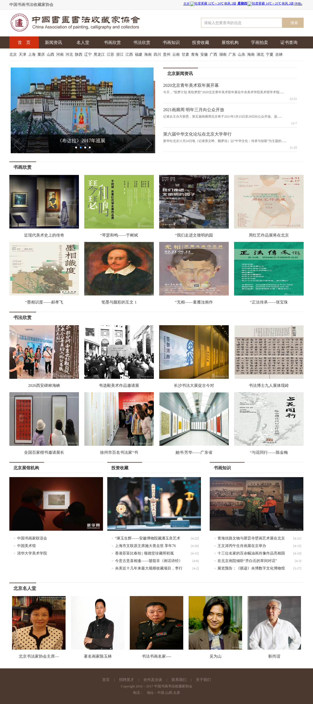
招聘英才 (126, 680)
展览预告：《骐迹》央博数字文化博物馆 (251, 568)
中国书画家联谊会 (32, 538)
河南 (60, 55)
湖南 (223, 55)
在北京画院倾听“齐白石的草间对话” (247, 561)
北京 (13, 55)
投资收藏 (200, 42)
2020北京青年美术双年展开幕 (191, 85)
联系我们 (178, 680)
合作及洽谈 (152, 680)
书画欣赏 (112, 42)
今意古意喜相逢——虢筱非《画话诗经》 (148, 561)
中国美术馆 (26, 546)
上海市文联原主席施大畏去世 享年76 (145, 546)
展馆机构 (230, 42)
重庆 (41, 55)
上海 (32, 55)
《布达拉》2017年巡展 (83, 140)
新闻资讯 (53, 42)
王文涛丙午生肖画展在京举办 (241, 546)
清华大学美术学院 (32, 553)
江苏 (111, 55)
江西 (129, 55)
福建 (139, 55)
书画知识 (171, 42)
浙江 (120, 55)
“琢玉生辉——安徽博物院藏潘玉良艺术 (147, 538)
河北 (70, 55)
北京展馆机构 (26, 468)
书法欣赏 (141, 42)
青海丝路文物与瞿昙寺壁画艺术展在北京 (251, 538)
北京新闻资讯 (180, 73)
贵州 (167, 55)
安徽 (204, 55)
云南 (176, 55)
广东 (232, 55)
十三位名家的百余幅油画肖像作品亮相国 (251, 553)
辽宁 (88, 55)
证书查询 (288, 42)
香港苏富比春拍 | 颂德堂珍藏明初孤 (144, 553)
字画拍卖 (259, 42)
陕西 (79, 55)
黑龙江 (100, 55)
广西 (214, 55)
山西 (51, 55)
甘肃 (186, 55)
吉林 (279, 55)
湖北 (261, 55)
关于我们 (203, 680)
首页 (106, 680)
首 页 (24, 42)
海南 (148, 55)
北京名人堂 (24, 588)
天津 (23, 55)
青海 (195, 55)
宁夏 (270, 55)
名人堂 (83, 42)
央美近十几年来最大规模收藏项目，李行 (148, 568)
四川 (158, 55)
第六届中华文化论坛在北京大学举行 (197, 134)
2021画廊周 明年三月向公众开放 (193, 109)
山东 (242, 55)
